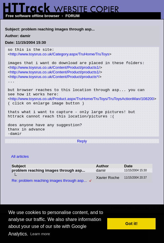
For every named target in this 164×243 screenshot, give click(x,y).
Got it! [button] (131, 223)
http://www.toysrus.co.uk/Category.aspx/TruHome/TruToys (59, 55)
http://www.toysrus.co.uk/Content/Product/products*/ (54, 81)
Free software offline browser (32, 16)
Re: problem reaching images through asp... (49, 196)
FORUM (72, 16)
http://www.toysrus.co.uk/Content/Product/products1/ (55, 71)
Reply (82, 157)
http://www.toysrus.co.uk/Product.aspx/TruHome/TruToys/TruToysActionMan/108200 (82, 108)
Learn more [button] (40, 234)
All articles (20, 172)
